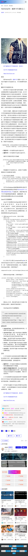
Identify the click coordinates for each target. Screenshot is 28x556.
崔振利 (2, 12)
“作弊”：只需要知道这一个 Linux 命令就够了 (7, 534)
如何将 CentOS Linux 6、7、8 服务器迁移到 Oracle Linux (20, 534)
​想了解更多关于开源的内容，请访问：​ (14, 66)
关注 (18, 447)
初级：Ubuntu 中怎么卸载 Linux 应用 (20, 518)
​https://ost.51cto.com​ (9, 73)
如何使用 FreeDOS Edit (6, 501)
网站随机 (19, 12)
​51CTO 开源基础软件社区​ (10, 70)
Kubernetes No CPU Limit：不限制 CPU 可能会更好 (20, 501)
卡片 (16, 79)
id (23, 260)
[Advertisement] (14, 26)
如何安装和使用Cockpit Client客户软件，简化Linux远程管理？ (7, 518)
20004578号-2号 (20, 546)
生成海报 (5, 441)
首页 (2, 5)
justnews (14, 548)
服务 (14, 79)
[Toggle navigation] (25, 2)
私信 (24, 447)
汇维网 (10, 546)
